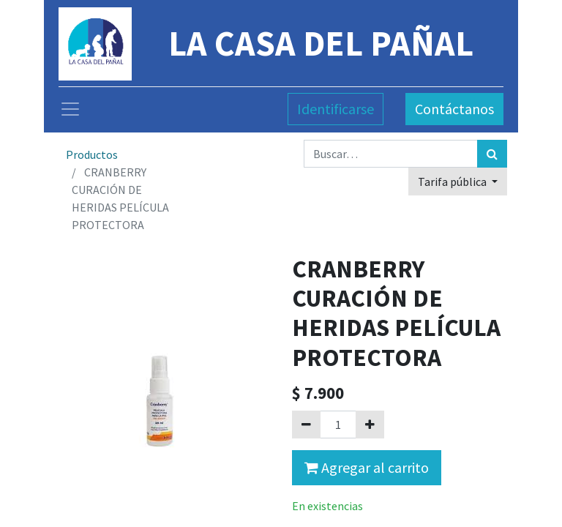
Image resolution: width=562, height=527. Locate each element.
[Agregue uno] (370, 424)
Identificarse (335, 109)
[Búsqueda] (492, 154)
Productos (92, 154)
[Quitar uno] (306, 424)
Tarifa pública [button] (453, 181)
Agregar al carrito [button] (366, 467)
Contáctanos (454, 109)
